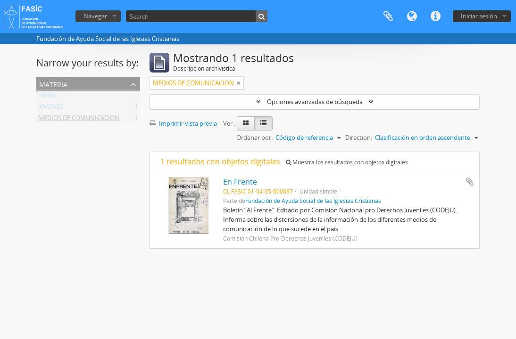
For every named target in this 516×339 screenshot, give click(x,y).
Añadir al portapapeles (469, 181)
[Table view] (263, 123)
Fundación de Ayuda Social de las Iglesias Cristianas (313, 200)
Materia (53, 83)
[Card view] (246, 123)
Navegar (95, 16)
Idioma (412, 16)
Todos (47, 97)
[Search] (196, 16)
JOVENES (50, 108)
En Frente (240, 182)
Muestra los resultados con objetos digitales (347, 162)
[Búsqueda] (261, 16)
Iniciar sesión (479, 16)
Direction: (358, 137)
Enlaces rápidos (435, 16)
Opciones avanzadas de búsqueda (315, 101)
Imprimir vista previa (183, 123)
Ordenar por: (254, 137)
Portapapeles (388, 16)
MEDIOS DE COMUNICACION (78, 119)
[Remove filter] (239, 83)
